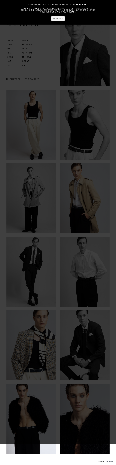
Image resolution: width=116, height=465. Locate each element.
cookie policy (81, 5)
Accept (58, 18)
